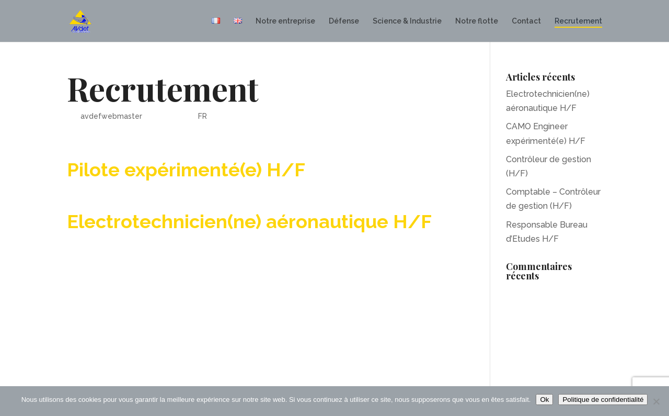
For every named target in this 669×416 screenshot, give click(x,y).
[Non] (656, 401)
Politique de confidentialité (602, 399)
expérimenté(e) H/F (214, 170)
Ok (544, 399)
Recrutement (578, 21)
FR (202, 116)
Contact (526, 21)
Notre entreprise (285, 21)
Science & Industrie (407, 21)
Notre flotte (476, 21)
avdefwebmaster (111, 116)
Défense (344, 21)
